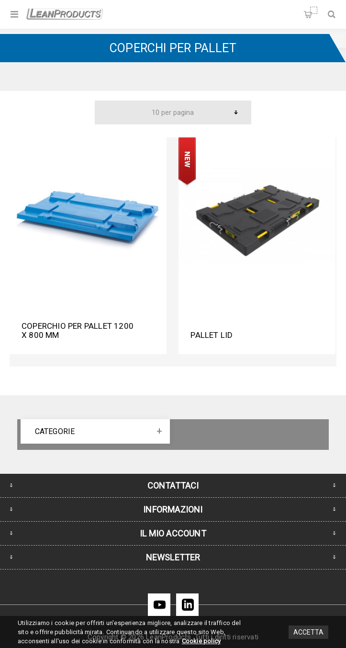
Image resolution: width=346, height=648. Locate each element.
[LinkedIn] (187, 604)
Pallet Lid (211, 335)
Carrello (313, 10)
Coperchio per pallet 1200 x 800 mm (78, 330)
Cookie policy (201, 641)
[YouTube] (159, 604)
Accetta (308, 632)
